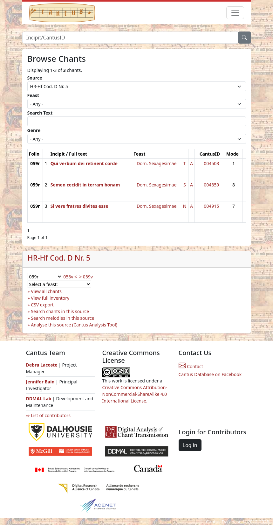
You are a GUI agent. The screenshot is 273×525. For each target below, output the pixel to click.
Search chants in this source (60, 311)
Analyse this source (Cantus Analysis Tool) (74, 325)
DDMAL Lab (38, 399)
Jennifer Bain (41, 382)
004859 (211, 185)
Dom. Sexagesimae (156, 163)
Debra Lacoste (42, 365)
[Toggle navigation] (235, 12)
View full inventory (50, 298)
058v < (70, 277)
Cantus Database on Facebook (210, 374)
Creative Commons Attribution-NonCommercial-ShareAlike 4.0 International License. (134, 394)
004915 (211, 206)
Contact (191, 366)
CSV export (42, 305)
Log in (190, 445)
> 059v (86, 277)
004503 (211, 163)
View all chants (46, 291)
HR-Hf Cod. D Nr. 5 (59, 258)
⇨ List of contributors (48, 415)
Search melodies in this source (62, 318)
